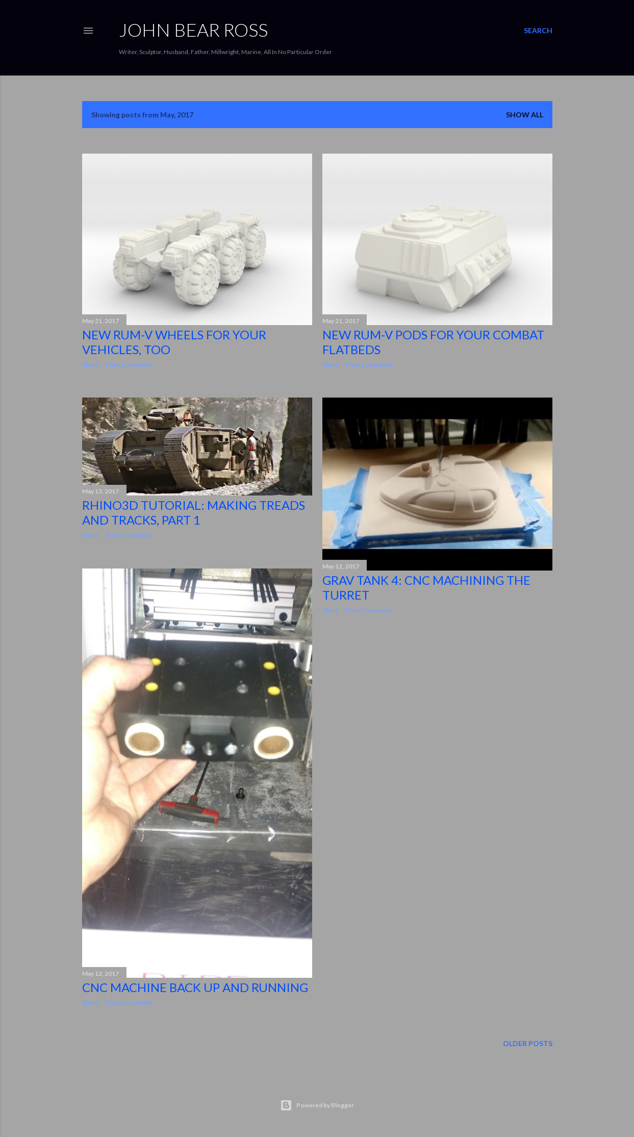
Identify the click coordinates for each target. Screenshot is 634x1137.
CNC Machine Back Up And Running (195, 987)
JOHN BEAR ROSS (193, 29)
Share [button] (90, 364)
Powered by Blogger (317, 1105)
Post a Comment (129, 364)
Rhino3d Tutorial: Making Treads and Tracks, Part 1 (193, 512)
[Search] (538, 30)
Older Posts (527, 1043)
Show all (524, 114)
